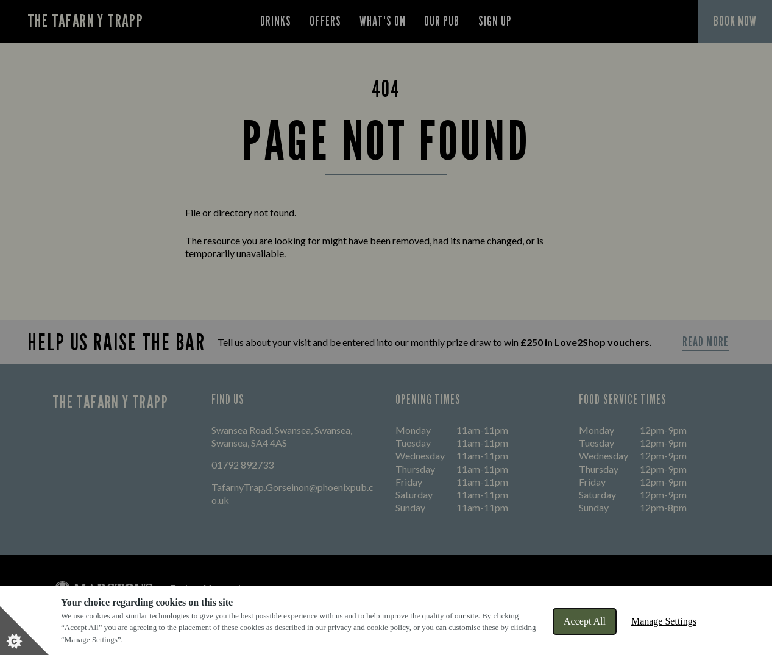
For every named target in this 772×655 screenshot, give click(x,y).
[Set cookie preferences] (24, 630)
